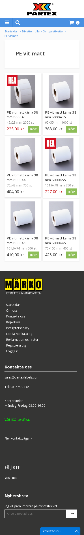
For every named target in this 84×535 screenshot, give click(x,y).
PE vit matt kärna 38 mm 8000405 (22, 114)
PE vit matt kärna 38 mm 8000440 (22, 177)
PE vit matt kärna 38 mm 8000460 (22, 240)
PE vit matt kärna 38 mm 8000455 (60, 177)
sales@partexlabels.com (21, 377)
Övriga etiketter (53, 31)
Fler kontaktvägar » (18, 438)
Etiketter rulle (31, 31)
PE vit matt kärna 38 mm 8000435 (60, 114)
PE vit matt (11, 36)
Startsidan (11, 31)
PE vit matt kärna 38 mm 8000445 (60, 240)
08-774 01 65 (20, 387)
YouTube (10, 478)
